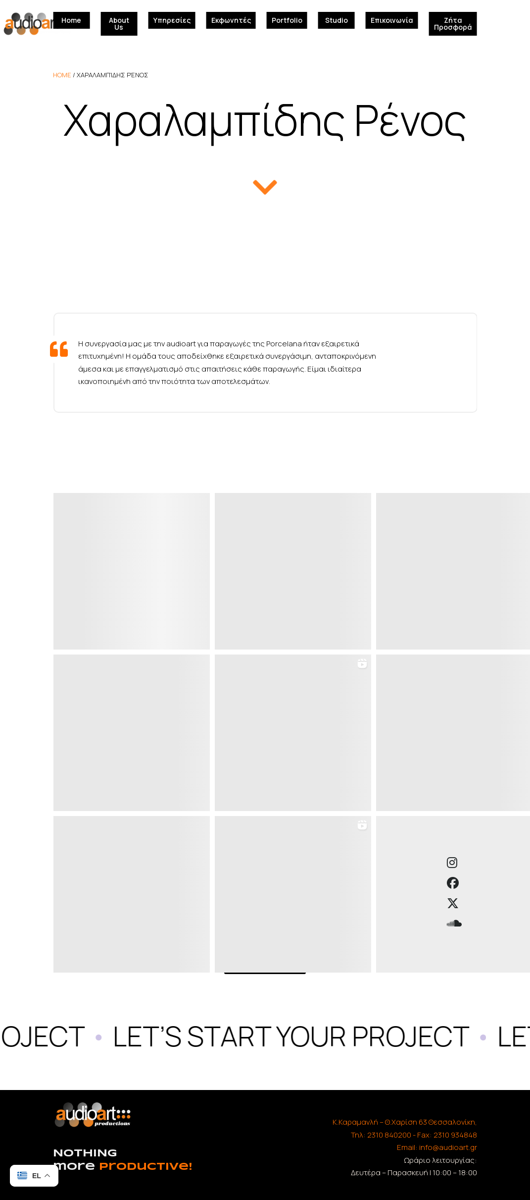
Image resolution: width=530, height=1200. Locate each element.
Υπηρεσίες (172, 20)
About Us (119, 23)
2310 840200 (389, 1135)
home (62, 74)
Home (71, 20)
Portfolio (287, 20)
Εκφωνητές (231, 20)
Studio (336, 20)
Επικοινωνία (392, 20)
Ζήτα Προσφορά (453, 23)
